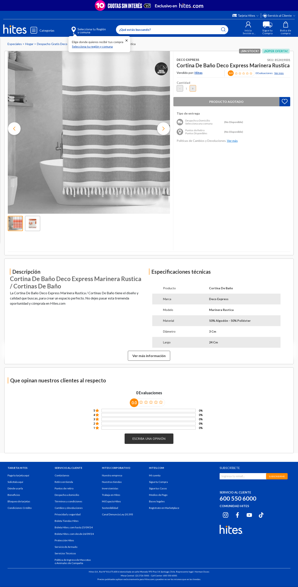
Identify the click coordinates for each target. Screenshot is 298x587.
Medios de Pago (158, 494)
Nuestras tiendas (112, 482)
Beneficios (14, 494)
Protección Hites (64, 540)
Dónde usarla (15, 488)
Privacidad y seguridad (68, 514)
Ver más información (149, 356)
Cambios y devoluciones (69, 507)
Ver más (279, 73)
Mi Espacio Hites (111, 501)
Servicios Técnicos (65, 553)
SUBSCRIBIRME (277, 476)
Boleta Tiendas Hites (67, 520)
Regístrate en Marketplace (164, 507)
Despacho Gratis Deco (52, 44)
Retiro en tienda (64, 482)
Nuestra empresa (112, 475)
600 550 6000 (238, 498)
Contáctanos (62, 475)
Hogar (29, 44)
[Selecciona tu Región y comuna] (82, 28)
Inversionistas (110, 488)
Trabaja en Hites (111, 494)
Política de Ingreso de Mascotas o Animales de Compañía (73, 561)
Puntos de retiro (64, 488)
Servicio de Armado (66, 546)
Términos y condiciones (68, 501)
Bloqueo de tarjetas (19, 501)
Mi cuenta (154, 475)
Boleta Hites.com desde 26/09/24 (74, 533)
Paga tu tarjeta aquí (18, 475)
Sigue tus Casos (158, 488)
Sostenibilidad (110, 507)
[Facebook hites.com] (237, 514)
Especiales (15, 44)
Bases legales (157, 501)
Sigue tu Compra (158, 482)
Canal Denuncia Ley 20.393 (117, 514)
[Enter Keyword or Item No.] (172, 29)
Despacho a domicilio (67, 494)
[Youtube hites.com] (249, 514)
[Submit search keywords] (223, 29)
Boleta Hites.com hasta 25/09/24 (74, 527)
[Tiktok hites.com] (261, 514)
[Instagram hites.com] (225, 514)
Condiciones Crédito (20, 507)
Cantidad (183, 82)
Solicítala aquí (15, 482)
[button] (248, 28)
